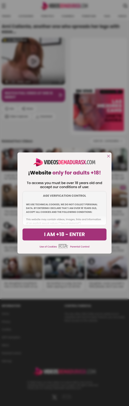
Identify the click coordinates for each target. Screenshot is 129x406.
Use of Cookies (48, 246)
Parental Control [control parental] (79, 246)
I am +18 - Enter (64, 234)
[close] (108, 156)
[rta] (63, 248)
